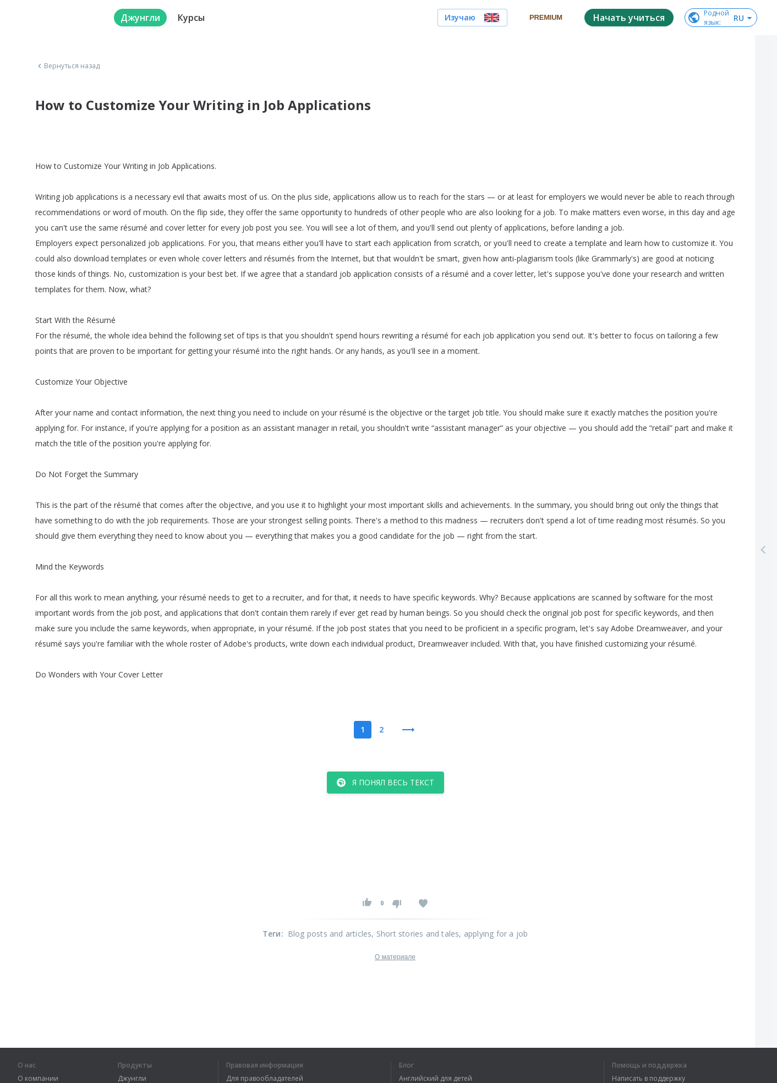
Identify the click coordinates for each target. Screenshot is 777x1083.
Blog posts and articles (330, 933)
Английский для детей (435, 1078)
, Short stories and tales (415, 933)
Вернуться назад (67, 66)
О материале (395, 957)
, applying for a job (493, 933)
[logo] (57, 17)
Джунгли (132, 1078)
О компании (38, 1078)
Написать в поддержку (648, 1078)
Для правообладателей (264, 1078)
